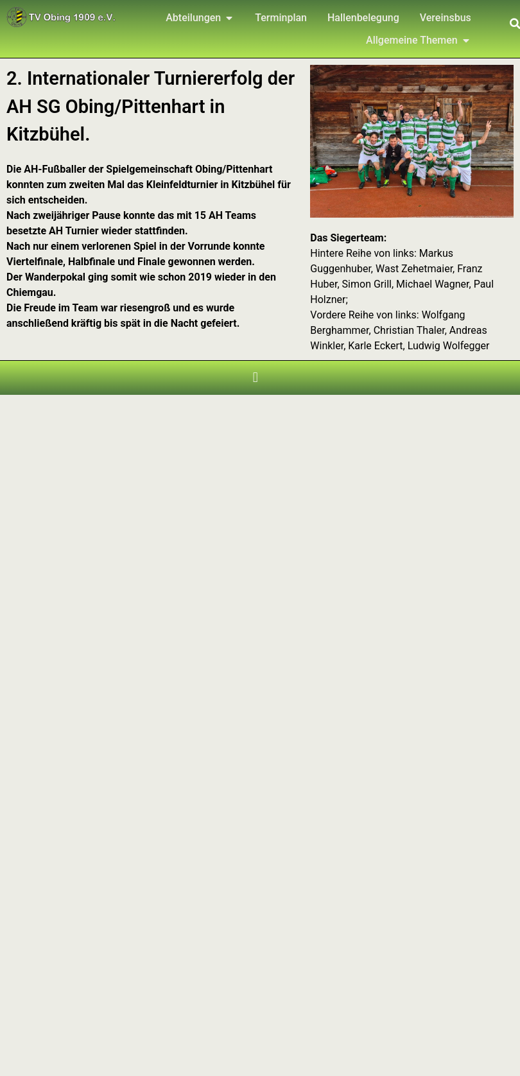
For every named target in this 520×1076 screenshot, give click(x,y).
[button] (255, 377)
